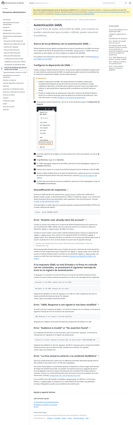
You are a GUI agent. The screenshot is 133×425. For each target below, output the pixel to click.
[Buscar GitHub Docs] (113, 3)
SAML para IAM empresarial (87, 19)
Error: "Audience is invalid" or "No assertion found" (62, 327)
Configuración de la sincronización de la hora (64, 375)
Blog (87, 418)
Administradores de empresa (42, 19)
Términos (50, 418)
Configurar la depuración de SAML (53, 65)
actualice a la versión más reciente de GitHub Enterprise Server (107, 12)
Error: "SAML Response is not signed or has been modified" (66, 304)
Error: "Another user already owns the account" (60, 219)
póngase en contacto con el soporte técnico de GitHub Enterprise (74, 14)
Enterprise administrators (14, 12)
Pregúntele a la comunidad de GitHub (46, 402)
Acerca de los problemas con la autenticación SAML (62, 43)
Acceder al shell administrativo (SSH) (46, 201)
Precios (70, 418)
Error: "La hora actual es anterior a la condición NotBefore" (66, 355)
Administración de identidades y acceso (65, 19)
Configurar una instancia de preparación (71, 97)
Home (5, 8)
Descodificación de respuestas (51, 189)
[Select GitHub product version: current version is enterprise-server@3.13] (39, 3)
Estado (64, 418)
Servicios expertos (78, 418)
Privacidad (57, 418)
